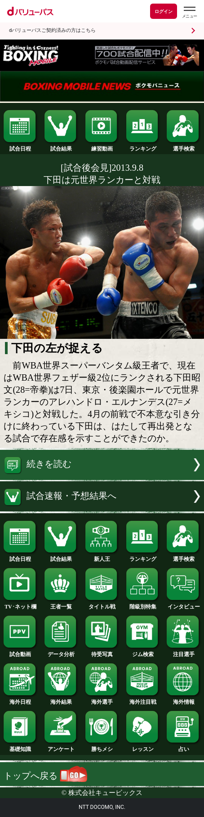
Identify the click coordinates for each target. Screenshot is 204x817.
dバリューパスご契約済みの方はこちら (52, 30)
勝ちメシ (102, 747)
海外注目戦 (142, 699)
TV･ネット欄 (20, 604)
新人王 (102, 556)
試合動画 (20, 652)
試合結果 (61, 146)
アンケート (61, 747)
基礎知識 (20, 747)
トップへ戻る (45, 776)
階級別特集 (142, 604)
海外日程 (20, 699)
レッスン (142, 747)
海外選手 (102, 699)
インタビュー (183, 604)
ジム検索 (142, 652)
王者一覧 (61, 604)
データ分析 (61, 652)
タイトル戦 (102, 604)
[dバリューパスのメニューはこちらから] (189, 12)
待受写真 (102, 652)
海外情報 (183, 699)
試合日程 (20, 146)
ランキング (142, 146)
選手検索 (183, 146)
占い (183, 747)
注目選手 (183, 652)
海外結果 (61, 699)
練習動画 (102, 146)
